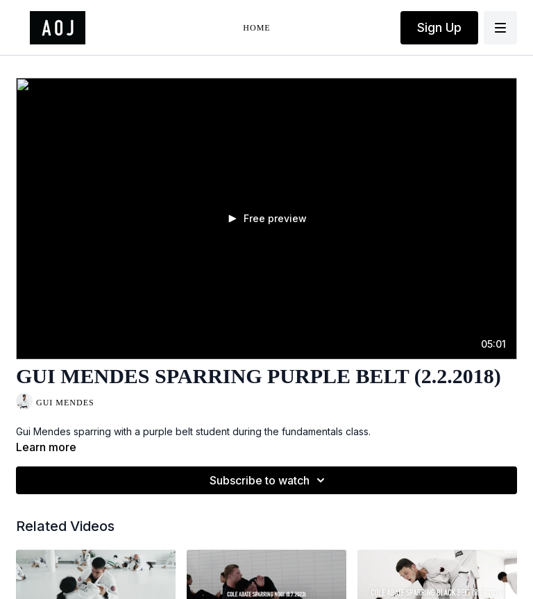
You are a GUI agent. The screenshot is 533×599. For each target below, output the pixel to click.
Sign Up (439, 27)
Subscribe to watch (269, 480)
